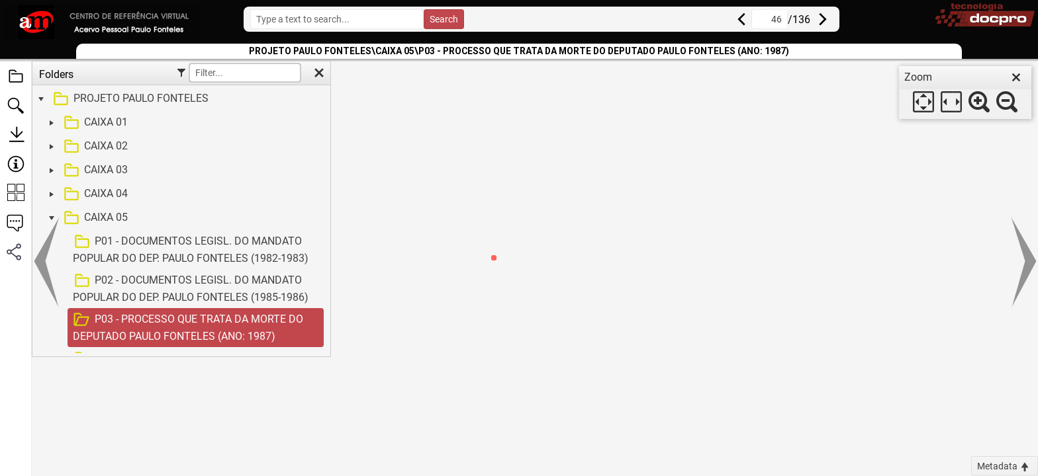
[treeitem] (180, 99)
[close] (1016, 77)
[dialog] (965, 92)
